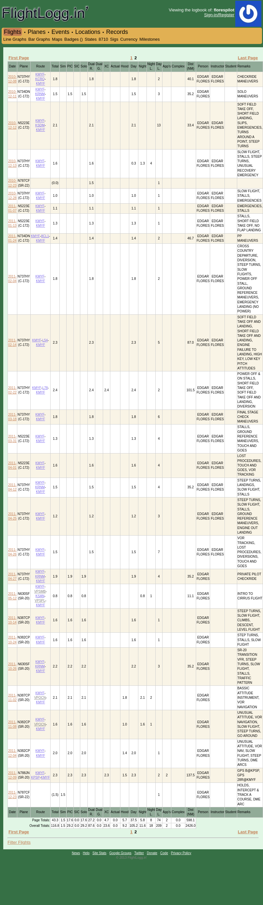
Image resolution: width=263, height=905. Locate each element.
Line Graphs (14, 39)
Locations (87, 32)
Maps (57, 39)
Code (164, 853)
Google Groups (120, 853)
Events (61, 32)
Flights (12, 32)
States (91, 39)
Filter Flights (19, 842)
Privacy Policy (181, 853)
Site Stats (99, 853)
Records (117, 32)
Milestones (149, 39)
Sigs (114, 39)
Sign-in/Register (219, 14)
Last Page (248, 57)
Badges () (73, 39)
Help (86, 853)
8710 (103, 39)
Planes (37, 32)
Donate (152, 853)
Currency (129, 39)
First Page (18, 57)
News (76, 853)
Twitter (139, 853)
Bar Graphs (39, 39)
